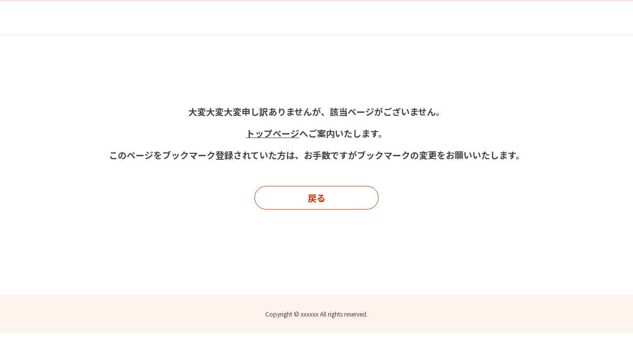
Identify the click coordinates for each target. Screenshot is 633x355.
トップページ (272, 133)
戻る (316, 197)
